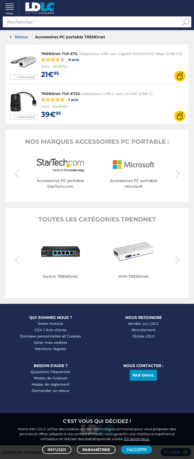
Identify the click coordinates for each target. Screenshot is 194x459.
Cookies (74, 336)
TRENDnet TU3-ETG (59, 53)
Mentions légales (50, 349)
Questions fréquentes (50, 371)
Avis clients (56, 330)
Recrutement (143, 330)
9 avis (60, 59)
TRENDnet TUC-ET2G (60, 93)
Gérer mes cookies (50, 342)
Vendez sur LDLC (143, 323)
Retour (21, 36)
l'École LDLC (143, 336)
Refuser (57, 449)
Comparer (26, 77)
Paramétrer (96, 449)
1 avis (59, 99)
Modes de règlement (50, 384)
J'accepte (136, 449)
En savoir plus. (137, 439)
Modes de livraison (51, 378)
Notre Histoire (50, 323)
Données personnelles (40, 336)
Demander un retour (51, 390)
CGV (38, 330)
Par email (143, 375)
